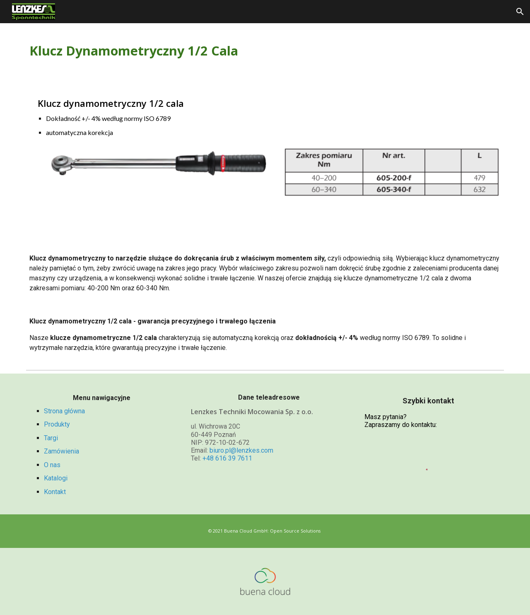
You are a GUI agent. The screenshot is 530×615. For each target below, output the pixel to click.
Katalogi (55, 478)
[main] (265, 51)
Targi (51, 438)
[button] (520, 12)
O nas (52, 465)
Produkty (57, 424)
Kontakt (55, 492)
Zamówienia (61, 451)
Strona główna (64, 411)
